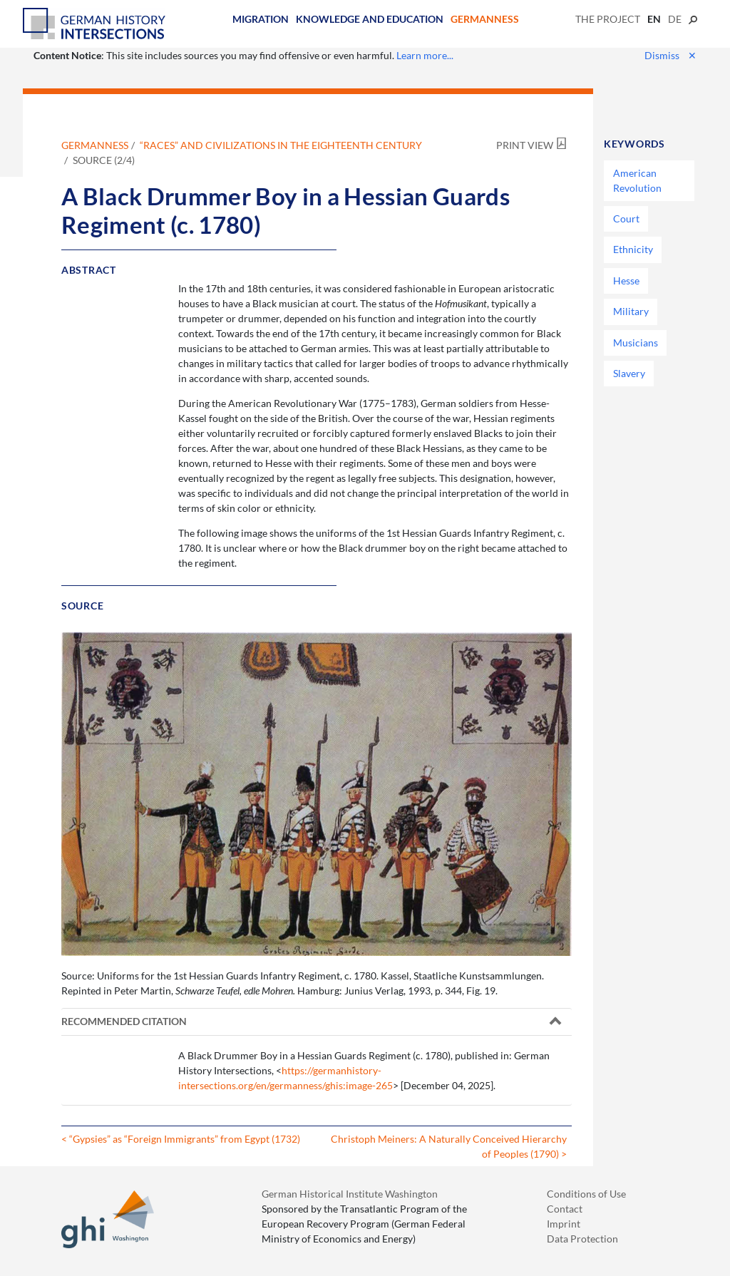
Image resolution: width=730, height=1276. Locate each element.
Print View (524, 145)
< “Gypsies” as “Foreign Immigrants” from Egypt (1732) (180, 1139)
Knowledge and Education (369, 19)
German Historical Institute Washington (350, 1194)
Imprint (563, 1224)
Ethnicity (633, 249)
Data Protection (582, 1239)
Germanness (485, 19)
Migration (260, 19)
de (675, 19)
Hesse (626, 280)
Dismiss (670, 55)
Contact (564, 1209)
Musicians (635, 342)
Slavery (629, 373)
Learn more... (424, 55)
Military (631, 311)
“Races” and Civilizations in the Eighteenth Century (281, 145)
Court (626, 218)
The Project (607, 19)
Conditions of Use (586, 1194)
